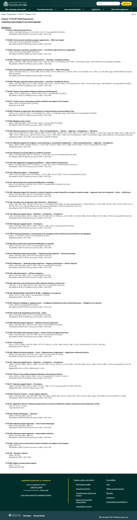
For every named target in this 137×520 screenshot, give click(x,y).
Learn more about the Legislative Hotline (36, 495)
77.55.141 (26, 248)
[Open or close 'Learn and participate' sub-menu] (83, 9)
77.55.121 (26, 356)
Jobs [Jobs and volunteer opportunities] (108, 484)
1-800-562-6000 (36, 487)
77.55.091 (26, 317)
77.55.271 (26, 307)
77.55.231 (26, 437)
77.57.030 (26, 86)
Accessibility (111, 480)
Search (126, 3)
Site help (109, 493)
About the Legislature (119, 9)
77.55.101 (26, 44)
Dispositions (12, 14)
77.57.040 (26, 95)
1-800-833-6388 (43, 490)
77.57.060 (26, 378)
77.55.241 (26, 277)
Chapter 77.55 (30, 14)
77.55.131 (26, 167)
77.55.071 (26, 447)
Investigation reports (84, 506)
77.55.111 (26, 327)
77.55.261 (26, 157)
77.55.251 (26, 125)
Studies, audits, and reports (84, 480)
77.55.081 (26, 196)
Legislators (96, 9)
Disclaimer (27, 516)
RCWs (3, 14)
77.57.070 (26, 398)
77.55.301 (26, 218)
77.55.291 (26, 176)
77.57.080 (26, 287)
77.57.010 (26, 64)
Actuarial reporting (83, 489)
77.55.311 (26, 228)
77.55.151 (26, 267)
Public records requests (115, 489)
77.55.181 (26, 337)
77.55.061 (26, 54)
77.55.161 (26, 427)
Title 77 (21, 14)
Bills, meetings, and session (15, 9)
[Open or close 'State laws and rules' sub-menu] (56, 9)
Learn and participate (72, 9)
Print (134, 14)
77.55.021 (54, 137)
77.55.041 (26, 418)
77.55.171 (26, 257)
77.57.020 (26, 76)
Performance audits (83, 484)
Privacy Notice (39, 516)
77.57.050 (26, 115)
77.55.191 (26, 208)
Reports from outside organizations (84, 501)
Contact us (110, 498)
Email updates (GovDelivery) (116, 502)
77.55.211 (26, 34)
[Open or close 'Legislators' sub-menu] (103, 9)
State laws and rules (45, 9)
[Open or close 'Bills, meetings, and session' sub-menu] (29, 9)
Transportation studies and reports (86, 494)
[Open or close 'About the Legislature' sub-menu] (131, 9)
